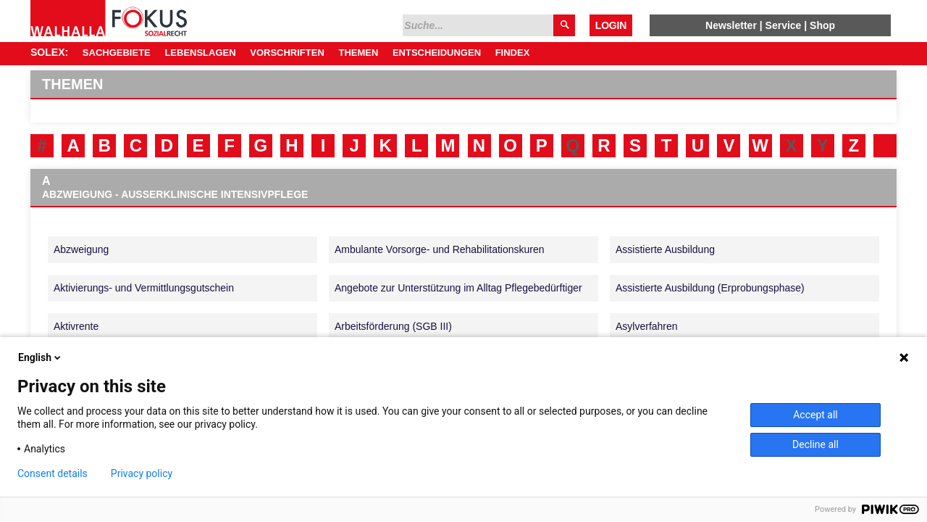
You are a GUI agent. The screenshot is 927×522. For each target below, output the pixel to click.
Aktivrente (76, 326)
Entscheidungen (437, 52)
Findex (512, 52)
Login (610, 25)
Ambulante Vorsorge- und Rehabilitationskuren (440, 249)
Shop (822, 25)
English (40, 357)
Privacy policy (141, 473)
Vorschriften (287, 52)
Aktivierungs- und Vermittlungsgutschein (144, 288)
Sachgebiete (117, 52)
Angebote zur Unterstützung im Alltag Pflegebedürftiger (458, 288)
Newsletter (731, 25)
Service (783, 25)
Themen (358, 52)
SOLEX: (49, 52)
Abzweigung (81, 249)
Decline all (815, 444)
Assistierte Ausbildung (665, 249)
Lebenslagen (199, 52)
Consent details (52, 473)
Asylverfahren (647, 326)
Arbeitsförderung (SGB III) (393, 326)
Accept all (815, 414)
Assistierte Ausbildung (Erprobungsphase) (710, 288)
